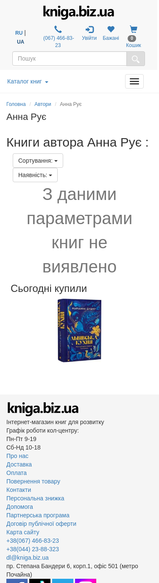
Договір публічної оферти (41, 523)
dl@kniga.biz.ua (27, 557)
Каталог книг (27, 81)
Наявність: (35, 175)
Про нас (17, 456)
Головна (16, 104)
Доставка (19, 464)
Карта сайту (22, 532)
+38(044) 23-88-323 (32, 549)
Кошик (133, 36)
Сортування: (38, 160)
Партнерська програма (38, 515)
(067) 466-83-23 (58, 36)
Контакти (18, 489)
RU (18, 33)
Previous (7, 330)
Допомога (19, 506)
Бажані (111, 33)
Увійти (89, 33)
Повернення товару (33, 481)
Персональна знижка (35, 498)
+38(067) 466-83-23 (32, 540)
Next (151, 330)
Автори (42, 104)
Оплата (16, 472)
